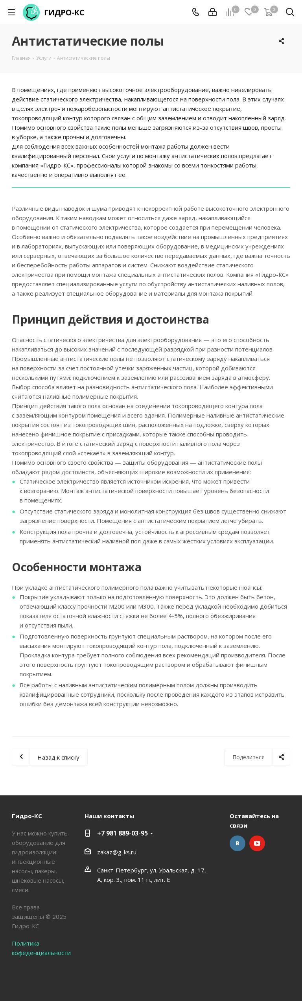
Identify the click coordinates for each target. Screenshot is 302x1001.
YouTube (257, 843)
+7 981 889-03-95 (122, 833)
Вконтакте (237, 843)
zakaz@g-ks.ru (116, 852)
